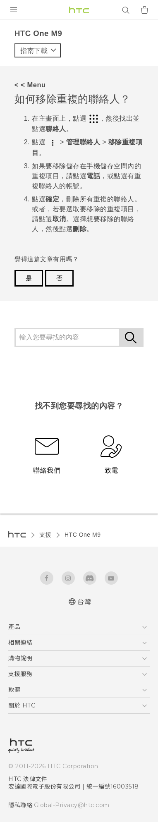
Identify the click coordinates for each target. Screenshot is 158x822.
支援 (45, 534)
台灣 (84, 602)
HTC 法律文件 (27, 779)
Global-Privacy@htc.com (72, 805)
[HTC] (79, 10)
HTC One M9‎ (83, 534)
